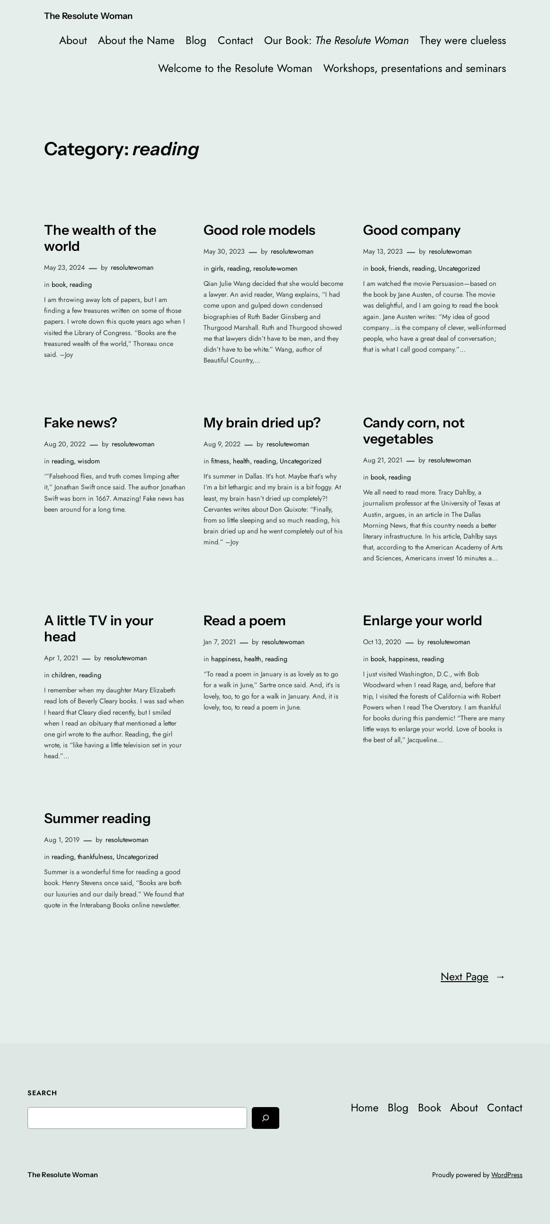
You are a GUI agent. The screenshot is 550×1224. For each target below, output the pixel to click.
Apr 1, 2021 (61, 658)
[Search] (265, 1117)
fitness (220, 461)
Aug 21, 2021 (382, 460)
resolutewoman (132, 267)
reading (81, 284)
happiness (225, 659)
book (59, 284)
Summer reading (97, 818)
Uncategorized (459, 268)
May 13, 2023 (383, 251)
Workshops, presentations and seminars (414, 68)
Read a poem (245, 620)
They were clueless (463, 40)
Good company (412, 230)
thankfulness (95, 856)
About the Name (136, 40)
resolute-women (275, 268)
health (241, 461)
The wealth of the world (100, 238)
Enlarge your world (422, 620)
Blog (196, 40)
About (73, 40)
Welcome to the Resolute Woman (235, 68)
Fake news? (80, 423)
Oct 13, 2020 (382, 642)
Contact (235, 40)
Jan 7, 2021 (220, 642)
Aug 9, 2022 (222, 444)
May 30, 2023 (224, 251)
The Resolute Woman (88, 15)
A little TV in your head (98, 628)
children (63, 675)
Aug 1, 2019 (62, 839)
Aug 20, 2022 (65, 444)
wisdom (89, 461)
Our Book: (336, 40)
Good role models (259, 230)
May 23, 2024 (64, 267)
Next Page (473, 976)
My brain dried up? (262, 423)
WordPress (507, 1175)
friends (398, 268)
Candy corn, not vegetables (414, 431)
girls (217, 268)
